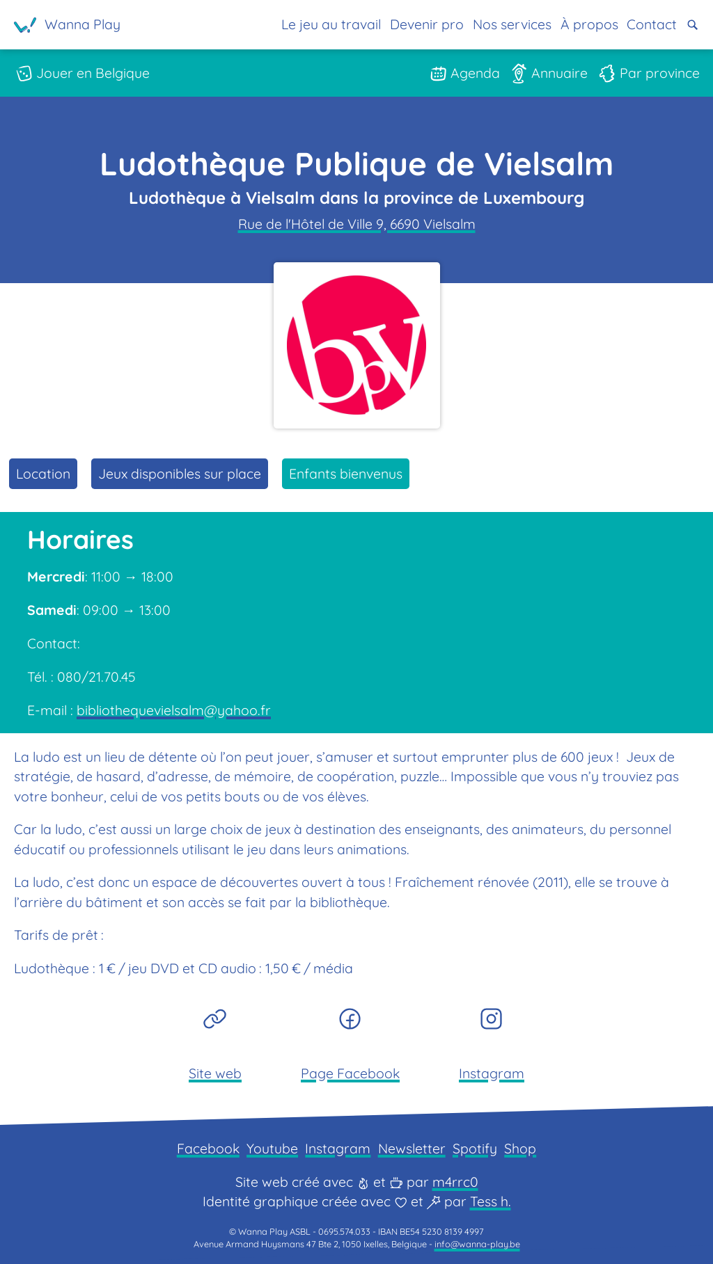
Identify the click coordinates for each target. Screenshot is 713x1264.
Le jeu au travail (331, 24)
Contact (652, 24)
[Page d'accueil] (67, 25)
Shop (520, 1148)
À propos (589, 24)
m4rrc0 (455, 1181)
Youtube (272, 1148)
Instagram (337, 1148)
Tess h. (490, 1201)
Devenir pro (427, 24)
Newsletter (412, 1148)
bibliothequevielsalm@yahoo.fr (174, 710)
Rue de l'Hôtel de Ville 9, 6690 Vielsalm (357, 223)
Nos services (512, 24)
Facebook (208, 1148)
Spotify (475, 1148)
